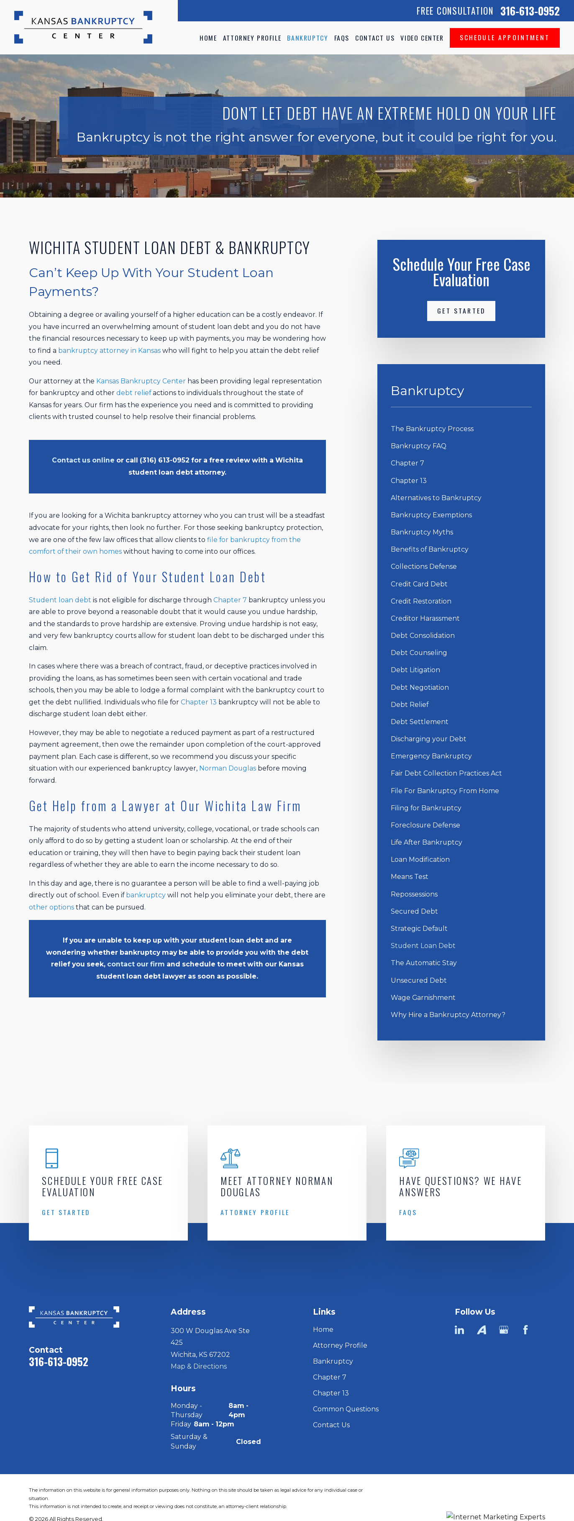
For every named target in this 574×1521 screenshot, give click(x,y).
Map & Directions (199, 1366)
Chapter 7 (230, 600)
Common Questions (346, 1409)
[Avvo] (481, 1329)
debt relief (133, 393)
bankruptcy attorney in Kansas (109, 351)
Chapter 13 (199, 702)
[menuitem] (461, 429)
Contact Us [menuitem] (375, 37)
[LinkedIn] (459, 1329)
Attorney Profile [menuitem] (252, 37)
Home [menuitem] (208, 37)
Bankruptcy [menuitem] (307, 37)
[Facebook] (525, 1329)
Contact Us (331, 1425)
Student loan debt (61, 600)
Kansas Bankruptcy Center (141, 381)
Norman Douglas (227, 768)
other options (51, 907)
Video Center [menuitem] (421, 37)
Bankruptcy (333, 1361)
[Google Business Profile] (503, 1329)
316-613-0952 (530, 10)
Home (323, 1329)
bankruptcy (146, 895)
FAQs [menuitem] (341, 37)
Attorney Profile (340, 1345)
